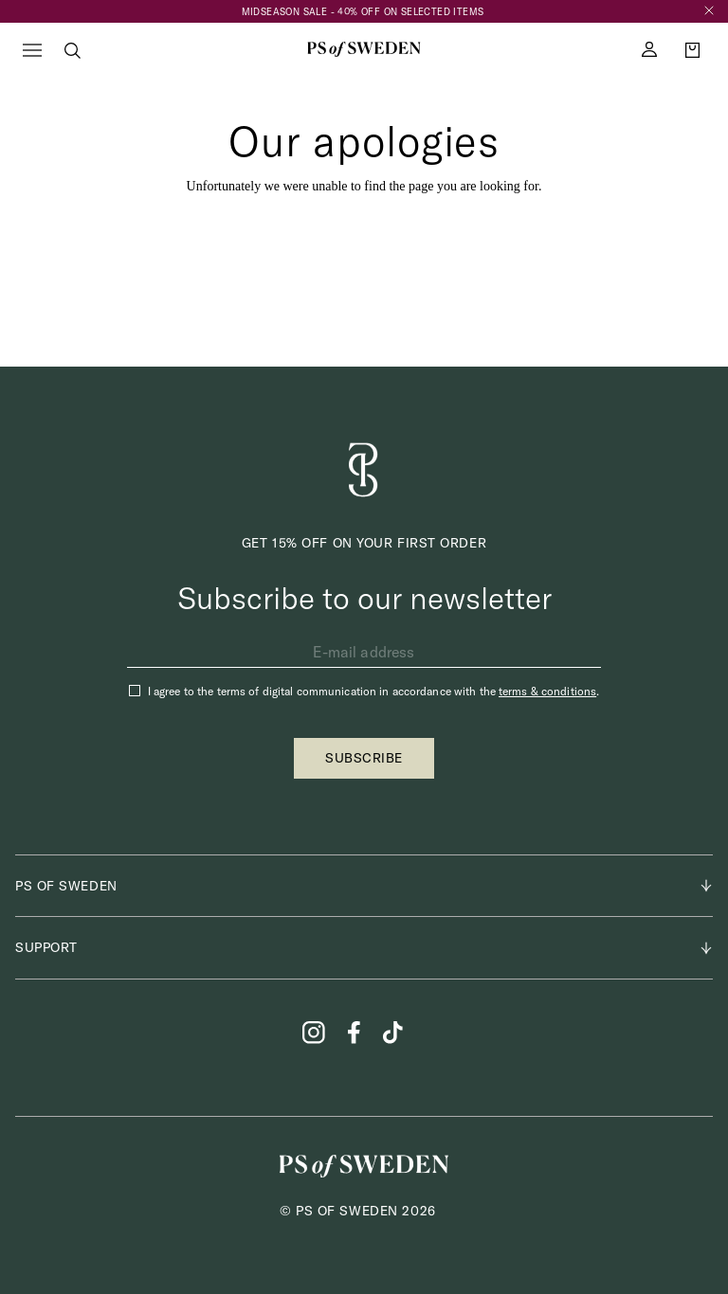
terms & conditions (547, 691)
